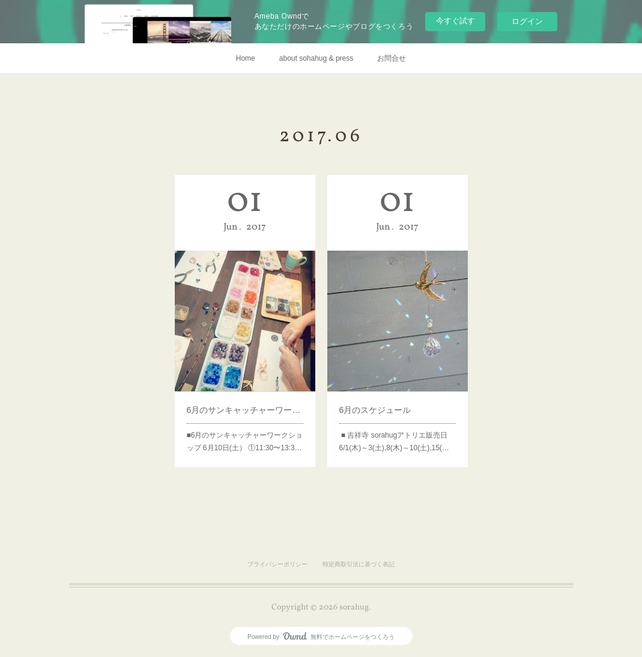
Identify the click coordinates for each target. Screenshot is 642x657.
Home (245, 58)
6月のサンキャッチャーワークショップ (245, 401)
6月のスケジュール (377, 401)
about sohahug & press (316, 58)
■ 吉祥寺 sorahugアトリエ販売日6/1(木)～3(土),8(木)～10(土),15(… (394, 430)
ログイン (527, 21)
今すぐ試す (455, 20)
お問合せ (391, 58)
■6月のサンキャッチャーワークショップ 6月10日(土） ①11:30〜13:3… (245, 430)
